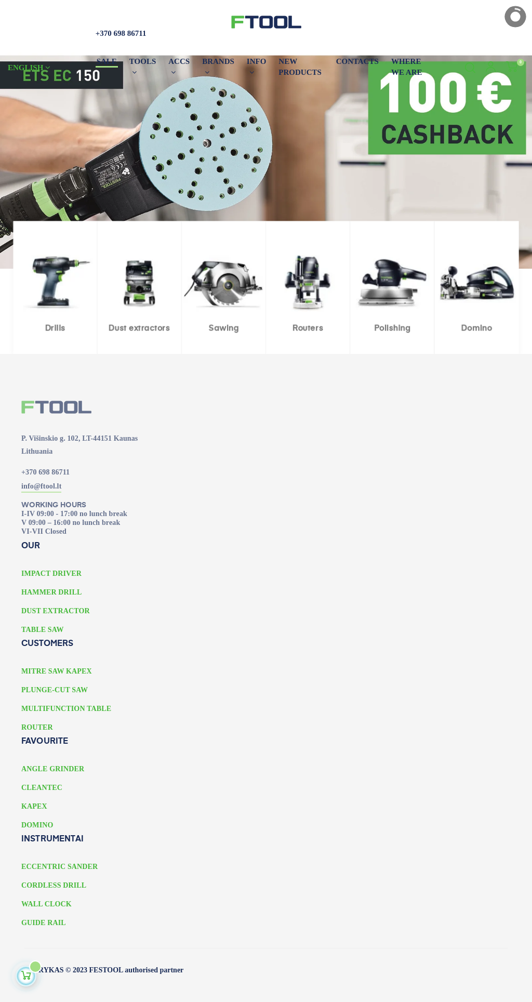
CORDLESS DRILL (53, 885)
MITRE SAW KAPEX (56, 671)
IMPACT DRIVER (51, 573)
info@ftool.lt (41, 486)
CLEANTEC (41, 788)
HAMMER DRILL (51, 592)
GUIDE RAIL (43, 923)
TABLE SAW (42, 630)
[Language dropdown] (47, 67)
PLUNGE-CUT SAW (54, 690)
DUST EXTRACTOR (55, 611)
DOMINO (37, 825)
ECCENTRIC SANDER (59, 867)
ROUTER (37, 727)
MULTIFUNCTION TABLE (66, 709)
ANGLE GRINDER (52, 769)
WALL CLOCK (46, 904)
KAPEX (34, 806)
